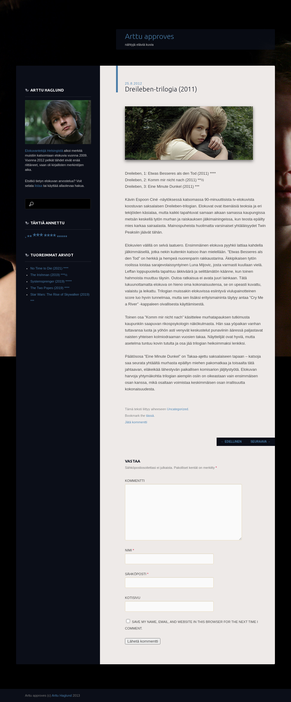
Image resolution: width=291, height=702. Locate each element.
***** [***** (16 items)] (62, 237)
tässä (150, 415)
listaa (38, 185)
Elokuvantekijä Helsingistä (44, 150)
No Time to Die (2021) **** (49, 268)
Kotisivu (132, 598)
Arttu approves (149, 36)
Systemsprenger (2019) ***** (51, 281)
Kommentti (135, 480)
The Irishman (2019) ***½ (48, 275)
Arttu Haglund (62, 695)
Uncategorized (177, 409)
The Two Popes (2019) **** (49, 288)
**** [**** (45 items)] (50, 236)
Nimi (129, 550)
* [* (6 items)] (25, 238)
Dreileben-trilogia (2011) (161, 89)
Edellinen (231, 441)
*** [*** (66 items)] (38, 236)
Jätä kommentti (136, 422)
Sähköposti (136, 574)
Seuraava (260, 441)
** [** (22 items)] (29, 237)
